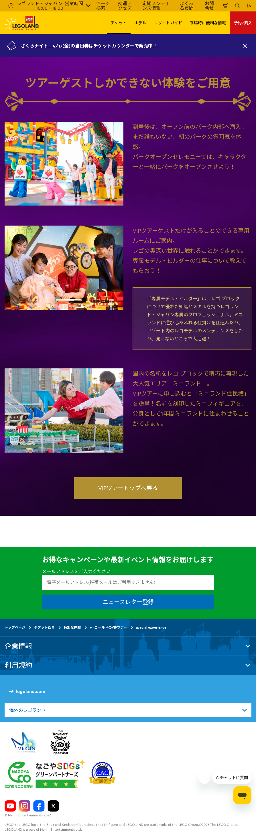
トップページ (15, 627)
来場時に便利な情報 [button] (208, 22)
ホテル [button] (140, 22)
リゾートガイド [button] (168, 22)
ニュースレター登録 (128, 601)
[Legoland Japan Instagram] (24, 806)
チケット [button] (119, 22)
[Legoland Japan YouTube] (10, 806)
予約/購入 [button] (243, 22)
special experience (151, 627)
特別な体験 (72, 627)
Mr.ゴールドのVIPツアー (108, 627)
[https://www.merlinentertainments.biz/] (25, 742)
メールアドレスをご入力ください (76, 571)
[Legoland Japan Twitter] (53, 806)
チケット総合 (44, 627)
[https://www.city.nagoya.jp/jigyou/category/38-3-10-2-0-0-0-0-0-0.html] (45, 773)
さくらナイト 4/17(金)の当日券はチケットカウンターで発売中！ (89, 46)
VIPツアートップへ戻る (128, 487)
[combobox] (128, 710)
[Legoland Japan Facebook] (39, 806)
